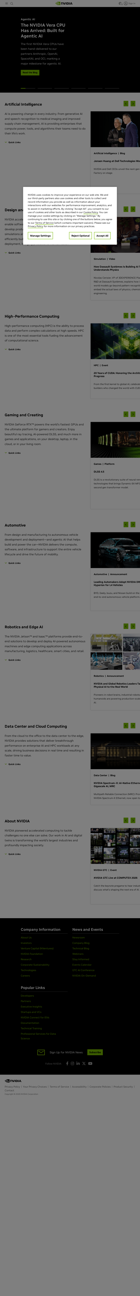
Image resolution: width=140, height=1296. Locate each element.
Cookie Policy (90, 212)
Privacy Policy (35, 226)
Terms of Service (44, 222)
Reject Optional (80, 235)
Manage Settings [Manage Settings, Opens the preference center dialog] (40, 235)
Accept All (102, 235)
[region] (70, 216)
